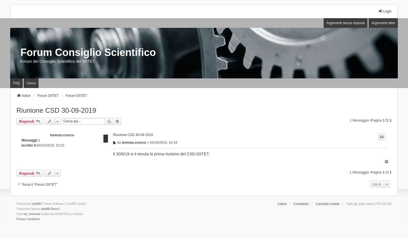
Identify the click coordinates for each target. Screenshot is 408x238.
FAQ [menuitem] (16, 83)
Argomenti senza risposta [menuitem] (345, 23)
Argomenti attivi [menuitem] (383, 23)
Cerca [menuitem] (31, 83)
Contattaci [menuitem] (301, 204)
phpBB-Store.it (50, 208)
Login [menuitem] (385, 11)
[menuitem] (21, 219)
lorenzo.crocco (62, 135)
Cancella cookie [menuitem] (327, 204)
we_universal (32, 214)
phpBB (36, 203)
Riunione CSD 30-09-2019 (56, 110)
